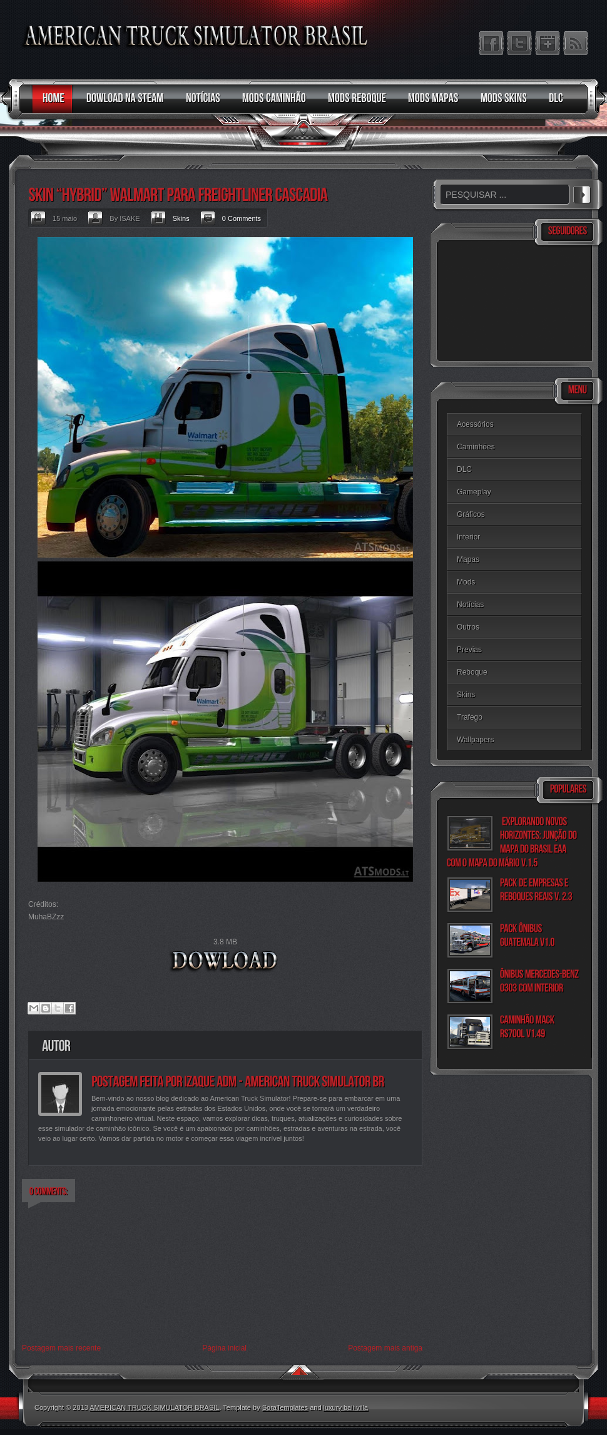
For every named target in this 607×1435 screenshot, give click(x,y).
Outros (468, 627)
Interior (468, 537)
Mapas (468, 559)
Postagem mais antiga (385, 1348)
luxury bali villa (346, 1407)
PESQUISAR (582, 192)
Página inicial (224, 1348)
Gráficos (471, 514)
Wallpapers (475, 739)
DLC (464, 469)
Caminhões (476, 446)
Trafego (469, 717)
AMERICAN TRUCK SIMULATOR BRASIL (154, 1407)
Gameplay (474, 492)
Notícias (470, 604)
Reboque (472, 672)
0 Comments (241, 218)
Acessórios (475, 424)
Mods (466, 582)
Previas (469, 649)
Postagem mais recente (61, 1348)
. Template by (263, 1407)
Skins (181, 218)
